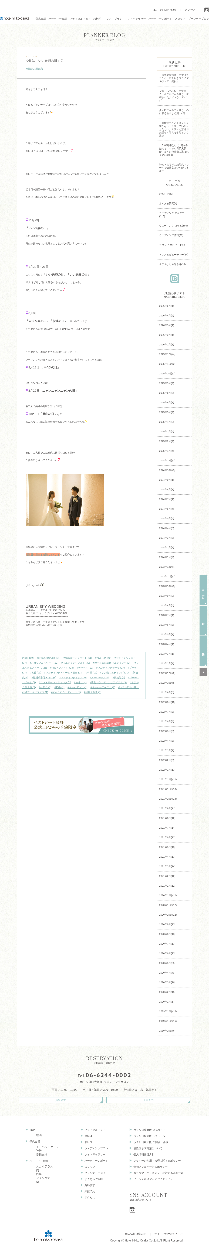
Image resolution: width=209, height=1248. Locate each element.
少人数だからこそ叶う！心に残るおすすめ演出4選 (174, 112)
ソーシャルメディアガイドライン (151, 1181)
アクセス (190, 9)
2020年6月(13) (167, 953)
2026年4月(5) (166, 315)
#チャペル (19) (85, 667)
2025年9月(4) (166, 383)
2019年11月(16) (168, 1021)
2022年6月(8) (166, 721)
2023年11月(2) (167, 576)
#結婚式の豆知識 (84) (48, 657)
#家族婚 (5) (119, 677)
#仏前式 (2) (45, 687)
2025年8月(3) (166, 392)
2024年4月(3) (166, 528)
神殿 (39, 1150)
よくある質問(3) (168, 203)
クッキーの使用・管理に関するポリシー (155, 1162)
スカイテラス (44, 1166)
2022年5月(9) (166, 731)
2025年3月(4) (166, 431)
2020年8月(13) (167, 934)
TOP (32, 1129)
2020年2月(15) (167, 992)
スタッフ (87, 1168)
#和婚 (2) (60, 687)
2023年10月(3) (167, 586)
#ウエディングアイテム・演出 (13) (63, 672)
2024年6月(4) (166, 508)
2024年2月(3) (166, 547)
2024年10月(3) (167, 470)
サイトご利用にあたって (168, 1235)
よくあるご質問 (92, 1181)
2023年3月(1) (166, 653)
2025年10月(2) (167, 373)
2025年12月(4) (167, 354)
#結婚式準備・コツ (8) (44, 677)
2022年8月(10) (167, 702)
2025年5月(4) (166, 412)
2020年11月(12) (168, 905)
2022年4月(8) (166, 740)
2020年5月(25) (167, 963)
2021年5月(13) (167, 847)
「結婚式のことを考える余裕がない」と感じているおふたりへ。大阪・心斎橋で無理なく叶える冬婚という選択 (174, 129)
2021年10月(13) (168, 798)
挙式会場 (35, 1141)
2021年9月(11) (167, 808)
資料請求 (74, 1100)
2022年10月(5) (167, 682)
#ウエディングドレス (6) (73, 677)
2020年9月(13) (167, 924)
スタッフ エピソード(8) (172, 245)
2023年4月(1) (166, 644)
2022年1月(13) (167, 769)
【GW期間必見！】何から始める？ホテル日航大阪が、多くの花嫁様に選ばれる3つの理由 (174, 150)
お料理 (86, 1135)
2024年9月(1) (166, 479)
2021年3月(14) (167, 866)
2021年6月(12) (167, 837)
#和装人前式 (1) (92, 692)
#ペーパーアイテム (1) (102, 687)
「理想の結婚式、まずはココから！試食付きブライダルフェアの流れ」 (174, 78)
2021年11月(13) (168, 789)
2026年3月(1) (166, 325)
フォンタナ (43, 1178)
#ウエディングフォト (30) (75, 662)
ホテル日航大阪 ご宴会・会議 (148, 1142)
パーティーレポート (94, 1162)
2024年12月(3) (167, 460)
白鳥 (39, 1174)
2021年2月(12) (167, 876)
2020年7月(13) (167, 943)
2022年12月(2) (167, 673)
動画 (39, 1134)
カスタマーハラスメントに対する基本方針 (156, 1175)
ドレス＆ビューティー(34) (173, 254)
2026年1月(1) (166, 344)
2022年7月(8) (166, 711)
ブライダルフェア (93, 1129)
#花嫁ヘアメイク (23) (62, 667)
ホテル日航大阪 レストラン (147, 1135)
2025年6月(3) (166, 402)
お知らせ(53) (166, 193)
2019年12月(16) (168, 1011)
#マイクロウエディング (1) (66, 692)
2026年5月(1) (166, 305)
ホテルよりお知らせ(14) (172, 264)
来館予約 (134, 1100)
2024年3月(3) (166, 537)
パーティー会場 (39, 1160)
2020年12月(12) (168, 895)
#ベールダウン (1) (77, 687)
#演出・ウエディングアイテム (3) (108, 682)
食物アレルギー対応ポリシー (148, 1168)
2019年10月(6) (167, 1030)
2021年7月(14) (167, 827)
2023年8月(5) (166, 605)
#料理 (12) (91, 672)
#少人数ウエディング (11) (114, 672)
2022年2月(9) (166, 760)
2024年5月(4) (166, 518)
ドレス (86, 1142)
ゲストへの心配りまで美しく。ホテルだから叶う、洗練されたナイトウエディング (174, 96)
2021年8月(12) (167, 818)
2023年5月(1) (166, 634)
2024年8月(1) (166, 489)
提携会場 (41, 1154)
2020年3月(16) (167, 982)
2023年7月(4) (166, 615)
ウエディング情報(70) (171, 235)
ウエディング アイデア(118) (171, 215)
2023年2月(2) (166, 663)
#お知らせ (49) (103, 657)
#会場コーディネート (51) (77, 657)
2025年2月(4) (166, 441)
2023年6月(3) (166, 624)
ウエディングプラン (94, 1148)
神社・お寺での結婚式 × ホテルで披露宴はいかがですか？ (174, 167)
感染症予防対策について (145, 1148)
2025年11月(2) (167, 363)
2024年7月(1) (166, 499)
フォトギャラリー (93, 1155)
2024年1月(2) (166, 557)
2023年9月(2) (166, 595)
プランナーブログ (104, 37)
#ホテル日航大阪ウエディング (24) (112, 662)
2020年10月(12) (168, 914)
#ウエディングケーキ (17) (110, 667)
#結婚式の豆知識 (34, 68)
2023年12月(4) (167, 566)
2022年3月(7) (166, 750)
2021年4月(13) (167, 856)
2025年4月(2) (166, 421)
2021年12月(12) (168, 779)
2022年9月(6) (166, 692)
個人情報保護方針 (141, 1155)
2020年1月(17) (167, 1001)
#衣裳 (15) (35, 672)
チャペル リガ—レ (47, 1146)
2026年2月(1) (166, 334)
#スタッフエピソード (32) (44, 662)
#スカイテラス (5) (99, 677)
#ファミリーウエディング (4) (55, 682)
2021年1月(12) (167, 885)
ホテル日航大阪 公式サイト (147, 1129)
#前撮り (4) (80, 682)
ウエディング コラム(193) (173, 225)
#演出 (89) (28, 657)
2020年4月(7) (166, 972)
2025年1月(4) (166, 450)
